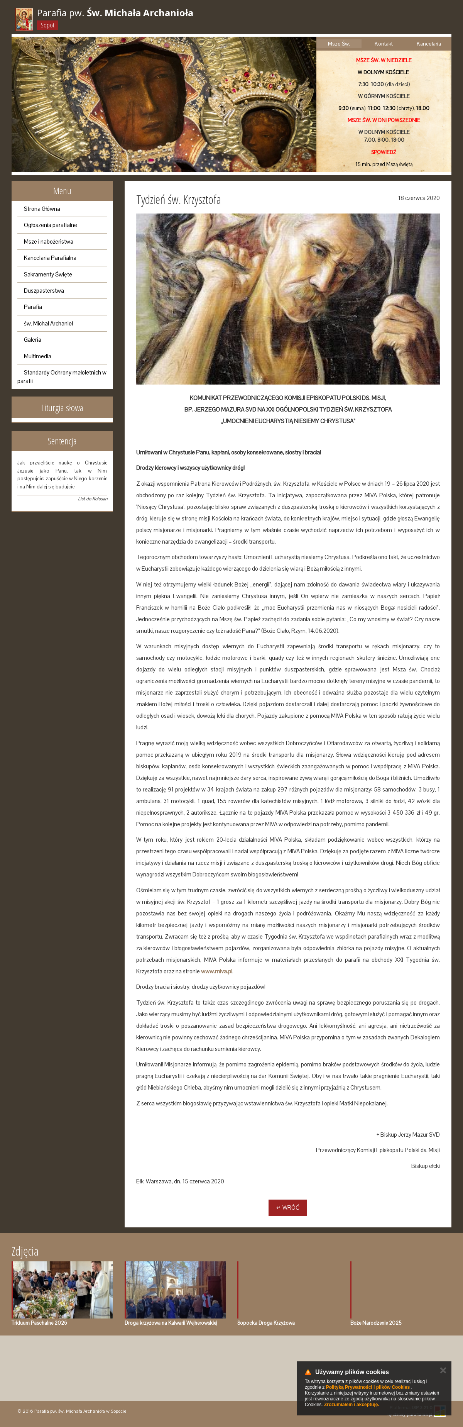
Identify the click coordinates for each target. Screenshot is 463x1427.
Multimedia (37, 356)
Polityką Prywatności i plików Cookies (368, 1387)
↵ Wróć (287, 1207)
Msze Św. (339, 43)
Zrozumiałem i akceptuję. (351, 1404)
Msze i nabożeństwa (48, 241)
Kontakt (384, 43)
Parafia (33, 306)
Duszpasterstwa (44, 290)
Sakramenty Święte (48, 274)
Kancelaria (429, 43)
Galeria (32, 339)
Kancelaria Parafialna (50, 257)
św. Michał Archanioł (48, 323)
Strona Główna (42, 208)
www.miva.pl (216, 971)
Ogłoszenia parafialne (50, 225)
